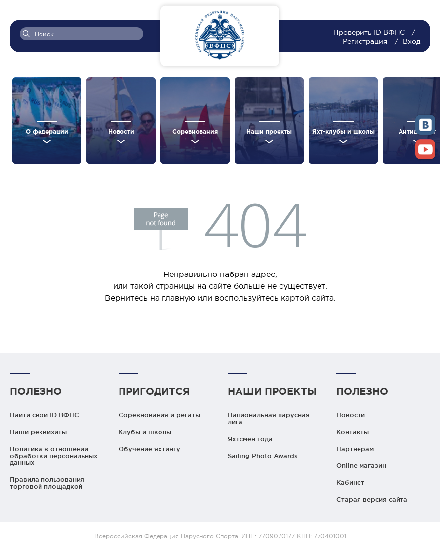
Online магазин (361, 465)
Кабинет (350, 482)
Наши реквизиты (38, 431)
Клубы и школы (145, 431)
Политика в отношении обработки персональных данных (54, 455)
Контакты (352, 431)
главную (178, 297)
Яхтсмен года (250, 438)
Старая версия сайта (371, 499)
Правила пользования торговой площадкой (47, 483)
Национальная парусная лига (269, 418)
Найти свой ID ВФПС (44, 415)
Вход (411, 41)
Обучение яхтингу (149, 448)
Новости (350, 415)
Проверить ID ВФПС (370, 32)
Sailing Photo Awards (263, 455)
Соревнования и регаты (159, 415)
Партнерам (355, 448)
